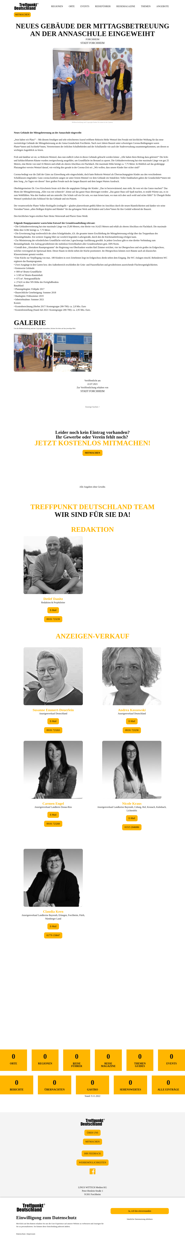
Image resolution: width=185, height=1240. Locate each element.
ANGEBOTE (162, 6)
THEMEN (146, 6)
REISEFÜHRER (103, 6)
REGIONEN (57, 6)
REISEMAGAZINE (125, 6)
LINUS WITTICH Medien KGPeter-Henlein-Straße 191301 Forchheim (92, 1191)
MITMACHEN (22, 14)
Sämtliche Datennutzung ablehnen (140, 1219)
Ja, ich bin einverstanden (139, 1211)
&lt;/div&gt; (92, 759)
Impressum (31, 1234)
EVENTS (84, 6)
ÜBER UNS (92, 1132)
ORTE (72, 6)
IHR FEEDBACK (92, 1153)
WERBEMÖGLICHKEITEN (92, 1162)
